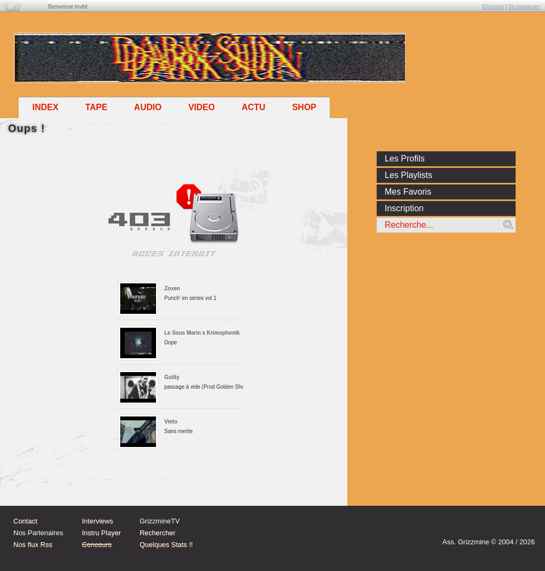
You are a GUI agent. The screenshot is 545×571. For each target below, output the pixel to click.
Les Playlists (408, 175)
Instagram (483, 527)
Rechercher (157, 533)
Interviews (97, 521)
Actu (253, 107)
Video (201, 107)
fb (524, 527)
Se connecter (524, 7)
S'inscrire (493, 7)
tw (503, 527)
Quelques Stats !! (166, 545)
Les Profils (405, 158)
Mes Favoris (408, 191)
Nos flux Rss (32, 545)
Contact (25, 521)
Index (45, 107)
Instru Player (101, 533)
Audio (148, 107)
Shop (304, 107)
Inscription (404, 208)
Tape (96, 107)
